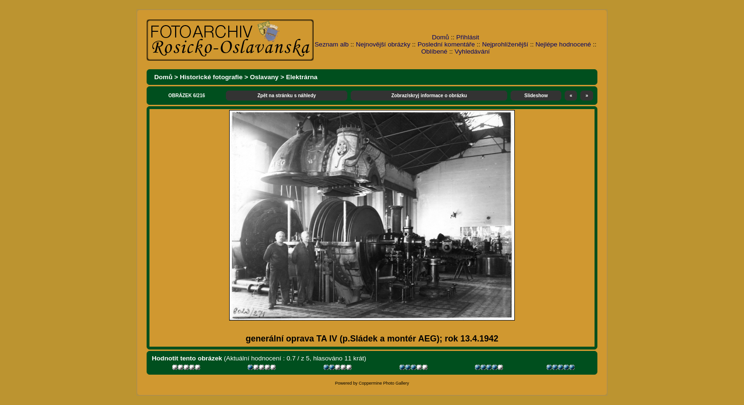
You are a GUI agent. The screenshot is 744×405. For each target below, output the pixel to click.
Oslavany (264, 77)
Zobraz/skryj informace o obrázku (429, 95)
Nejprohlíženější (505, 44)
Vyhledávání (472, 51)
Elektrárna (302, 77)
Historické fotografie (211, 77)
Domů (440, 37)
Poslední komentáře (446, 44)
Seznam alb (332, 44)
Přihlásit (467, 37)
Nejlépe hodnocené (563, 44)
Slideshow (536, 95)
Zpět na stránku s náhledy (286, 95)
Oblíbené (434, 51)
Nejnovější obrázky (383, 44)
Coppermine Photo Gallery (384, 383)
